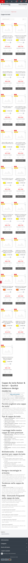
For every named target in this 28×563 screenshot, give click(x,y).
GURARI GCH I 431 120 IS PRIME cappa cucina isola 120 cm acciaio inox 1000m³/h (7, 36)
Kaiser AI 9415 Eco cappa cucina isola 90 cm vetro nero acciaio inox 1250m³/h (20, 143)
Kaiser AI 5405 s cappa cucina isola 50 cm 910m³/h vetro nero (7, 143)
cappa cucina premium (15, 394)
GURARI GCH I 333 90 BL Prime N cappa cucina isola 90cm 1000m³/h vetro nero (20, 215)
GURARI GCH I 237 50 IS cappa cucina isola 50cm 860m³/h (20, 287)
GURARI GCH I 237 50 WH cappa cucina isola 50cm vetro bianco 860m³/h (7, 322)
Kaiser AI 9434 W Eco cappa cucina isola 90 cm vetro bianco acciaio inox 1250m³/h (20, 107)
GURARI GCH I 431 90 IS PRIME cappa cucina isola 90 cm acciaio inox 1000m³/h (20, 37)
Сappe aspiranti (7, 11)
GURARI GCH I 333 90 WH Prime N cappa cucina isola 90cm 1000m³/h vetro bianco (20, 251)
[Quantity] (7, 51)
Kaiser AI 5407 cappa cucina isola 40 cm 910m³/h (7, 107)
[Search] (25, 8)
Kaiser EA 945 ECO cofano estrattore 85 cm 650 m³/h (20, 72)
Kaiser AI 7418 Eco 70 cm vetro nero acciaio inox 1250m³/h (7, 179)
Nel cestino (7, 53)
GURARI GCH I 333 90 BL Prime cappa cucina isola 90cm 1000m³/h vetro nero (7, 215)
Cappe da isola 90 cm (5, 533)
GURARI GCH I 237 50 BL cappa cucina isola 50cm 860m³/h (7, 287)
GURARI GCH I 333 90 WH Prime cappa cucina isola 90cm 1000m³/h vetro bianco (7, 251)
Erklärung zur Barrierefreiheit (9, 553)
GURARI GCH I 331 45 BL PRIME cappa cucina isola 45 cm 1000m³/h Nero (20, 179)
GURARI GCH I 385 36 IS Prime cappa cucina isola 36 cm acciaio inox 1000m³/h (7, 358)
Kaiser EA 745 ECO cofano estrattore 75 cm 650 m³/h (7, 72)
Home (2, 11)
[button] (11, 1)
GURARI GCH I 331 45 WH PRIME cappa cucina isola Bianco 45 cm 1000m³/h (20, 322)
